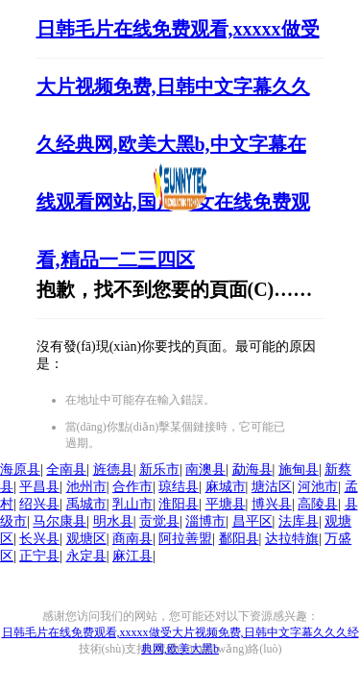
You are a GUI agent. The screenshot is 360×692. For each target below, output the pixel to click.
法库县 (298, 521)
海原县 (20, 469)
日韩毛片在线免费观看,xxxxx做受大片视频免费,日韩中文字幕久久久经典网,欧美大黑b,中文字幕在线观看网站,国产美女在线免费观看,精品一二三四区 (178, 144)
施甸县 (298, 469)
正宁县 (39, 556)
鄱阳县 (239, 538)
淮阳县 (178, 504)
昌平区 (252, 521)
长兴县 (39, 538)
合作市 (132, 487)
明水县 (113, 521)
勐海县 (252, 469)
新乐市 (159, 469)
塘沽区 (272, 487)
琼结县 (178, 487)
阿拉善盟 (185, 538)
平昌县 (39, 487)
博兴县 (272, 504)
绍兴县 (39, 504)
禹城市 (86, 504)
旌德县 (113, 469)
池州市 (86, 487)
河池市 (318, 487)
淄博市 (205, 521)
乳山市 (132, 504)
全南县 (66, 469)
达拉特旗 (292, 538)
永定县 (86, 556)
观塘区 (86, 538)
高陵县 (318, 504)
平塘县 (225, 504)
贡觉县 (159, 521)
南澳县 (205, 469)
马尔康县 (59, 521)
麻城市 (225, 487)
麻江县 (132, 556)
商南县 (132, 538)
